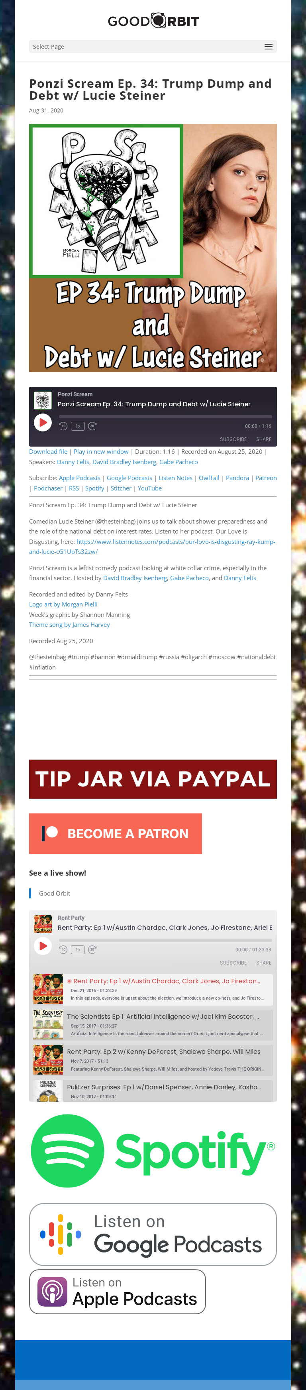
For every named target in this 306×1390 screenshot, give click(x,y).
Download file (48, 451)
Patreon (266, 478)
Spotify (94, 488)
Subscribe (233, 439)
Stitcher (121, 488)
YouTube (150, 488)
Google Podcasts (129, 478)
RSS (74, 488)
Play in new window (101, 451)
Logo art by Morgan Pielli (63, 604)
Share (263, 439)
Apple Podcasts (79, 478)
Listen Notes (175, 478)
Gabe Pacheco (178, 462)
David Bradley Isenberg (124, 462)
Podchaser (48, 488)
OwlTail (209, 478)
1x (77, 426)
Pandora (237, 478)
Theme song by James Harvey (69, 624)
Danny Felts (73, 462)
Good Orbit (54, 893)
